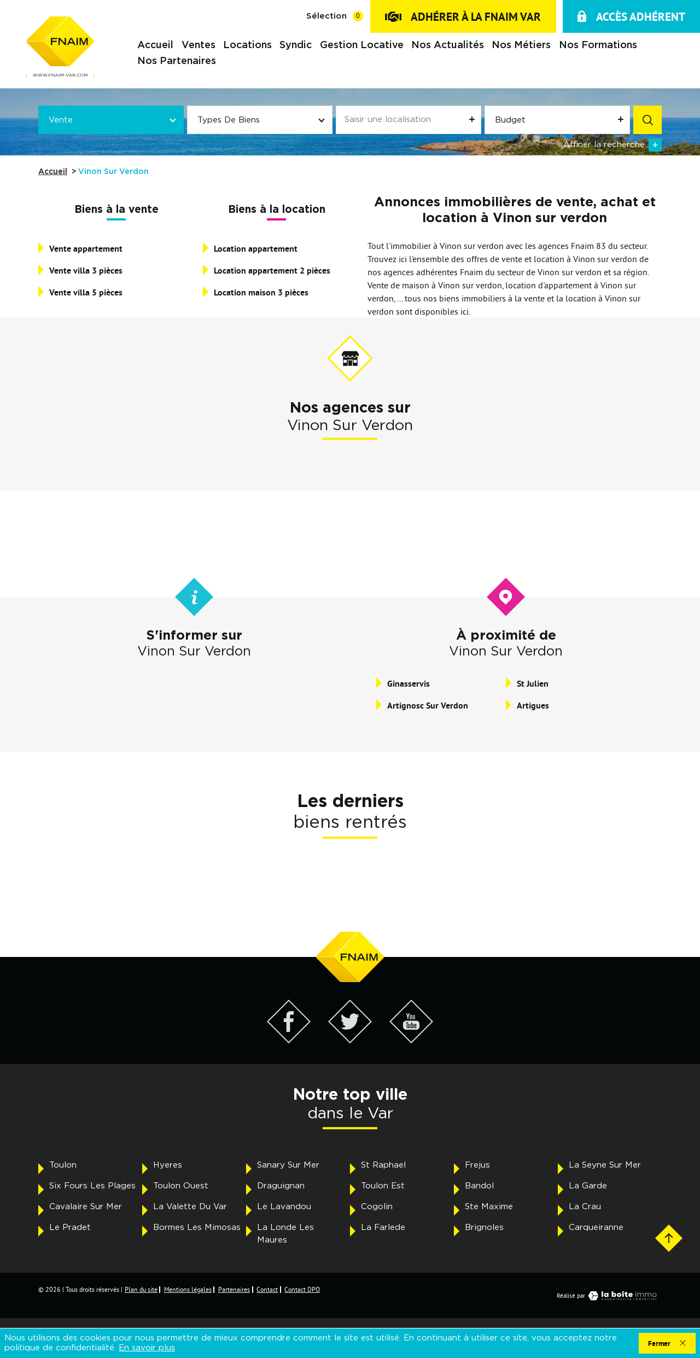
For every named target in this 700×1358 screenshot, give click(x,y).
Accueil (155, 46)
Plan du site (141, 1289)
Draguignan (281, 1186)
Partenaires (234, 1289)
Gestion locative (362, 46)
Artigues (533, 705)
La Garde (588, 1186)
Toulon (63, 1165)
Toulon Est (383, 1186)
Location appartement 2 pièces (272, 270)
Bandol (479, 1186)
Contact (267, 1289)
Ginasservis (408, 683)
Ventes (198, 46)
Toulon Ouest (180, 1186)
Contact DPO (302, 1289)
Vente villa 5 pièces (85, 292)
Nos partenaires (176, 62)
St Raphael (383, 1165)
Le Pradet (70, 1227)
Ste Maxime (489, 1207)
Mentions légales (188, 1289)
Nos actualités (447, 46)
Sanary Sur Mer (288, 1165)
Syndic (295, 46)
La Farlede (383, 1227)
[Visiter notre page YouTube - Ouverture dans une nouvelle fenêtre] (411, 1040)
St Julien (533, 683)
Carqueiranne (596, 1227)
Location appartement (256, 248)
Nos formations (598, 46)
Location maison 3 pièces (261, 292)
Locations (247, 46)
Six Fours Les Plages (92, 1186)
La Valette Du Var (190, 1207)
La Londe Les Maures (285, 1233)
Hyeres (167, 1165)
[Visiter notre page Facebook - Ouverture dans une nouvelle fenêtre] (289, 1040)
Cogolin (377, 1207)
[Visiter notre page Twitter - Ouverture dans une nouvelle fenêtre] (350, 1040)
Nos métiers (521, 46)
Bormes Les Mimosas (197, 1227)
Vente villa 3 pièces (85, 270)
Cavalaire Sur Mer (85, 1207)
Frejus (477, 1165)
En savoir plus (147, 1348)
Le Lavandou (284, 1207)
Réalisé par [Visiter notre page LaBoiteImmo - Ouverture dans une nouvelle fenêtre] (609, 1295)
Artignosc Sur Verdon (427, 705)
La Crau (585, 1207)
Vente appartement (85, 248)
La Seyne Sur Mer (605, 1165)
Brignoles (484, 1227)
